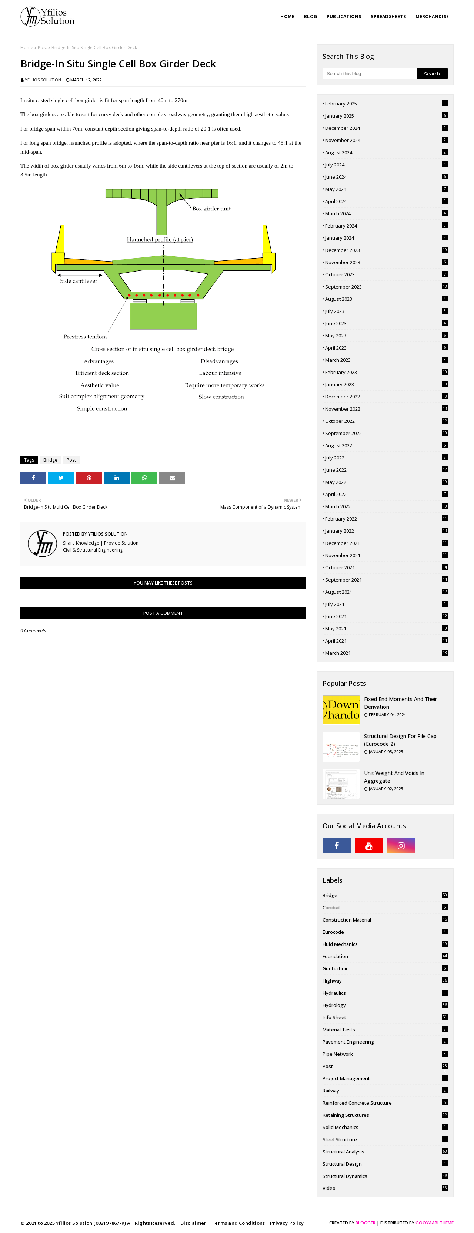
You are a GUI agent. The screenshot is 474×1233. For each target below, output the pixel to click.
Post (42, 47)
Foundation (385, 956)
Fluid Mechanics (385, 944)
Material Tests (385, 1029)
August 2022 (386, 445)
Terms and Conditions (238, 1223)
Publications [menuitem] (344, 16)
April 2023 (386, 347)
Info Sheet (385, 1017)
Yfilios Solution (43, 79)
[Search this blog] (370, 73)
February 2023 (386, 372)
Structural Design (385, 1163)
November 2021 (386, 555)
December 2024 (386, 128)
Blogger (365, 1223)
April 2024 (386, 201)
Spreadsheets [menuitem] (388, 16)
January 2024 (386, 238)
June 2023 (386, 323)
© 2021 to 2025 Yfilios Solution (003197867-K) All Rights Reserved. (97, 1223)
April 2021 (386, 640)
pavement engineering (385, 1041)
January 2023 (386, 384)
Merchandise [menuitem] (432, 16)
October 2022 (386, 421)
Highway (385, 980)
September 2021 (386, 579)
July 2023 (386, 311)
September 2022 (386, 433)
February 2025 (386, 103)
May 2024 (386, 189)
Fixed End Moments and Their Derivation (400, 702)
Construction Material (385, 919)
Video (385, 1188)
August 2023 (386, 299)
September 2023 (386, 286)
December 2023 (386, 250)
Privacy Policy (287, 1223)
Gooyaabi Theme (434, 1223)
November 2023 (386, 262)
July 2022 (386, 457)
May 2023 (386, 335)
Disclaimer (193, 1223)
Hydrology (385, 1005)
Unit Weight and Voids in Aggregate (394, 776)
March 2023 (386, 360)
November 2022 (386, 408)
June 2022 (386, 469)
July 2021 (386, 604)
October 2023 (386, 274)
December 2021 (386, 543)
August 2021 (386, 592)
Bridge (50, 460)
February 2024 (386, 225)
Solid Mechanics (385, 1127)
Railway (385, 1090)
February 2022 (386, 518)
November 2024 (386, 140)
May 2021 (386, 628)
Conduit (385, 907)
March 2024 (386, 213)
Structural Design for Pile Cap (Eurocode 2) (400, 739)
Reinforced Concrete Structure (385, 1102)
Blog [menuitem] (310, 16)
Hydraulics (385, 993)
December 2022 (386, 396)
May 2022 (386, 482)
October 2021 (386, 567)
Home (26, 47)
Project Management (385, 1078)
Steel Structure (385, 1139)
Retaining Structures (385, 1115)
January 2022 (386, 531)
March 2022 (386, 506)
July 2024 (386, 164)
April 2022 (386, 494)
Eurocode (385, 932)
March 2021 (386, 653)
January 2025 (386, 115)
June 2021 (386, 616)
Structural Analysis (385, 1151)
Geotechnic (385, 968)
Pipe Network (385, 1054)
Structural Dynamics (385, 1176)
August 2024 (386, 152)
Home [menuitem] (287, 16)
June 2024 (386, 177)
